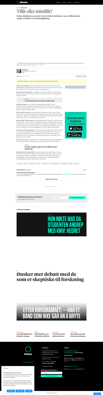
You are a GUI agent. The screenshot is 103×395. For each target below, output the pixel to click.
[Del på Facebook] (77, 76)
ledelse (71, 163)
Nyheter (58, 3)
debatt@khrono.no (69, 352)
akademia (76, 163)
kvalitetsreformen (54, 163)
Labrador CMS (71, 369)
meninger (19, 163)
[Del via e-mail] (85, 76)
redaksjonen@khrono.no (70, 350)
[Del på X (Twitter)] (80, 76)
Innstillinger (97, 393)
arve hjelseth (31, 163)
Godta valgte (20, 391)
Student (69, 3)
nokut (25, 163)
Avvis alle (28, 391)
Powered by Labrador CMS (51, 392)
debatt (38, 163)
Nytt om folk (76, 3)
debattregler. (48, 358)
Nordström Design (73, 366)
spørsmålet (50, 85)
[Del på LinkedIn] (82, 76)
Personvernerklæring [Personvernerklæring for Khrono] (28, 362)
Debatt (64, 3)
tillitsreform (63, 163)
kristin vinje (45, 163)
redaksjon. (55, 357)
